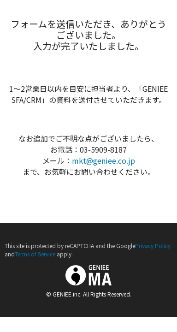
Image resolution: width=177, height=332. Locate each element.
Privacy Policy (153, 245)
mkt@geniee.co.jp (103, 160)
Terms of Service (35, 254)
